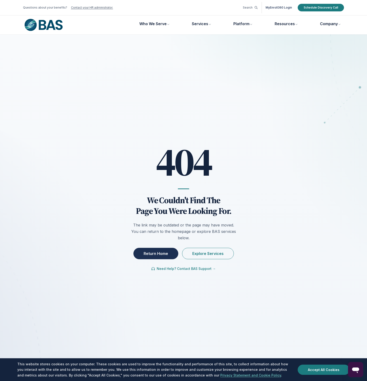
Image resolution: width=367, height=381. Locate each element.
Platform (241, 23)
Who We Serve (153, 23)
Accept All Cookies (323, 370)
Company (329, 23)
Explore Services (208, 253)
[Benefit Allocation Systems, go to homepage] (43, 25)
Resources (285, 23)
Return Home (156, 253)
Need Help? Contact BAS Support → (183, 269)
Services (200, 23)
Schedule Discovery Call (321, 7)
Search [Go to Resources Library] (250, 7)
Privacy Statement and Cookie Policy (250, 375)
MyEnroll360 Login (279, 7)
